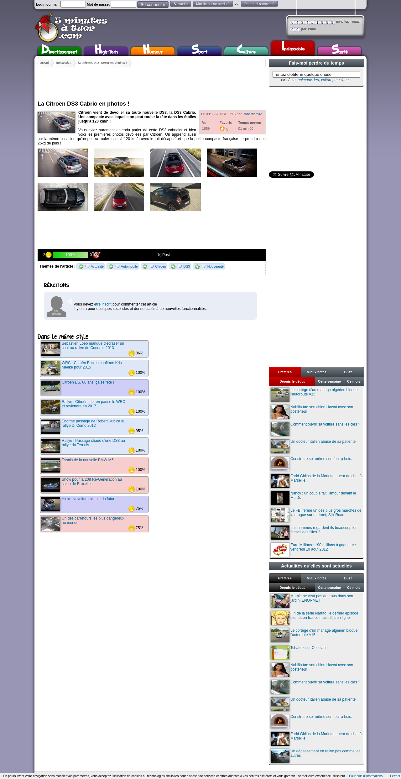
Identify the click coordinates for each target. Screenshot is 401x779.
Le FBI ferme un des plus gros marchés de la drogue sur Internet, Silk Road (316, 515)
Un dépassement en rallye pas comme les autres (315, 756)
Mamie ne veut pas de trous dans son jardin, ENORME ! (312, 601)
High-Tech (106, 51)
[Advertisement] (152, 81)
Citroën (160, 266)
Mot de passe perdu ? (212, 4)
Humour (153, 51)
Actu (291, 80)
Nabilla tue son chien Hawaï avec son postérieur (312, 412)
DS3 (186, 266)
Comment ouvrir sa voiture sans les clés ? (315, 429)
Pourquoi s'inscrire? (259, 4)
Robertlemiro (252, 114)
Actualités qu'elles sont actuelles (316, 565)
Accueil (44, 63)
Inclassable (293, 47)
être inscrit (102, 304)
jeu (316, 80)
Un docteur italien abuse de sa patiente (313, 446)
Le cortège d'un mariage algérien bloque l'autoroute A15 (314, 395)
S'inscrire (181, 4)
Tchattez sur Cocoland (299, 653)
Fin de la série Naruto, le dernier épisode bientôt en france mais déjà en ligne (314, 618)
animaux (305, 80)
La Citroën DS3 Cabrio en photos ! (102, 63)
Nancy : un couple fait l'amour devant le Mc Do (313, 498)
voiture (326, 80)
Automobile (129, 266)
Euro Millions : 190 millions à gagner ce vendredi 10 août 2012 (313, 550)
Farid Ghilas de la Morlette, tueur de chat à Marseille (316, 481)
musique (341, 80)
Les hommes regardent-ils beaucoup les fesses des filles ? (314, 532)
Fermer (395, 776)
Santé (339, 51)
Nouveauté (215, 266)
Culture (246, 51)
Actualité (97, 266)
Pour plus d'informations (366, 776)
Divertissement (59, 51)
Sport (199, 51)
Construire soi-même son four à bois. (311, 464)
